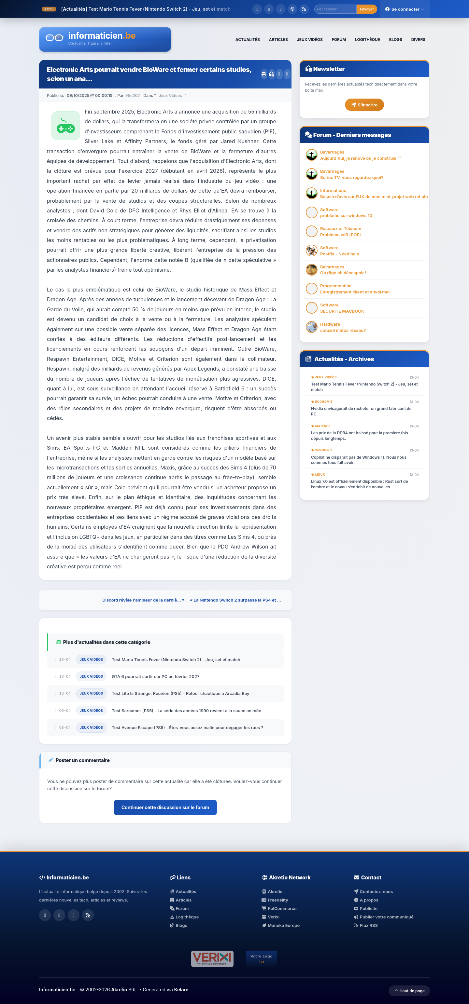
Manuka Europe (281, 925)
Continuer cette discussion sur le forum (165, 807)
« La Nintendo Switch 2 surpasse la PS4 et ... (235, 600)
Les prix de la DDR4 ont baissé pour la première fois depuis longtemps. (359, 435)
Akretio (272, 891)
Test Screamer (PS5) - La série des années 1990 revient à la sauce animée (186, 710)
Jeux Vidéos (170, 95)
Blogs (178, 925)
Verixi (270, 916)
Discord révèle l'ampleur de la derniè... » (143, 600)
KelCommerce (279, 908)
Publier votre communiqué (383, 916)
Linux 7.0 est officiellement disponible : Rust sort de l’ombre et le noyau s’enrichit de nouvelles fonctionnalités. (359, 484)
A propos (365, 899)
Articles (180, 899)
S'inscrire (364, 104)
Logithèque (184, 916)
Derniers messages (363, 134)
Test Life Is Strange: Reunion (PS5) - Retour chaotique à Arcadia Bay (180, 693)
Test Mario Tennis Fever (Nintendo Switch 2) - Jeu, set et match (159, 9)
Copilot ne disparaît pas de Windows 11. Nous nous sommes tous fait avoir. (358, 460)
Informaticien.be (57, 989)
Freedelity (275, 899)
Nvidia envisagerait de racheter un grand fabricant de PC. (361, 411)
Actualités (329, 359)
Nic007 (133, 95)
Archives (361, 359)
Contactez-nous (373, 891)
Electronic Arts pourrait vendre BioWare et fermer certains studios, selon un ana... (149, 74)
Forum (322, 134)
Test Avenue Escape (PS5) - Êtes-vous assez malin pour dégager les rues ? (187, 727)
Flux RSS (365, 925)
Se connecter (405, 9)
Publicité (365, 908)
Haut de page (409, 990)
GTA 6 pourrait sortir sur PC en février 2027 (155, 676)
